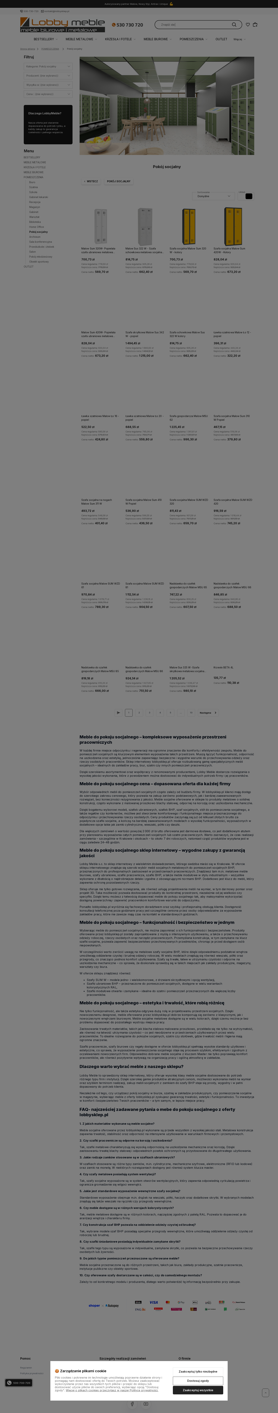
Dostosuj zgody (198, 1381)
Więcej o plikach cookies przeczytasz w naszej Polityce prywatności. (112, 1390)
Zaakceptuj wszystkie (198, 1390)
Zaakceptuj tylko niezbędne (198, 1371)
